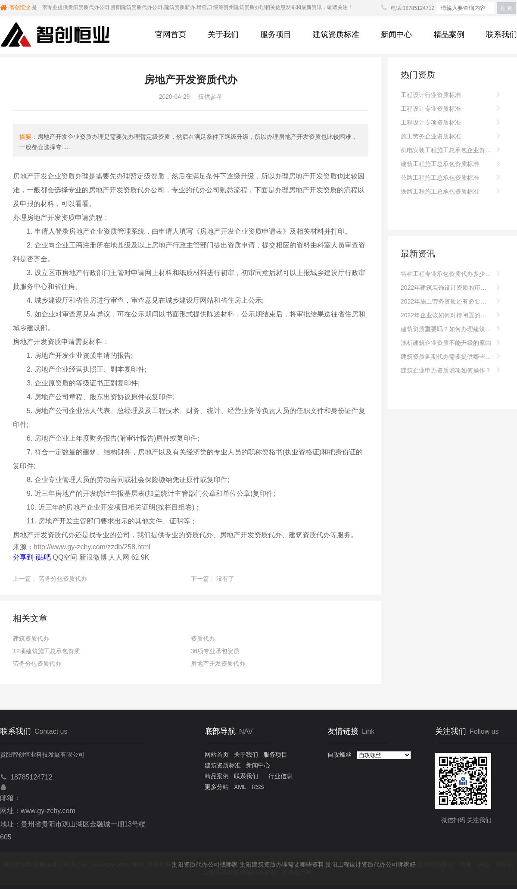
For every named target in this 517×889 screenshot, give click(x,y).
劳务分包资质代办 (63, 578)
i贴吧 (43, 557)
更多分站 (217, 786)
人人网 (119, 557)
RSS (258, 786)
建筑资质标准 (336, 34)
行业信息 (280, 776)
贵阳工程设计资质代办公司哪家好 (370, 864)
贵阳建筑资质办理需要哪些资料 (282, 864)
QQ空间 (65, 557)
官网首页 (170, 34)
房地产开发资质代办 (218, 663)
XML (240, 786)
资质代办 (203, 638)
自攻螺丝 (339, 754)
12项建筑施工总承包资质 (46, 651)
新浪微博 (93, 557)
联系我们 (501, 34)
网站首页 (217, 754)
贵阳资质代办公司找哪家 (204, 864)
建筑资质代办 (31, 638)
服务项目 (275, 34)
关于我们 (223, 34)
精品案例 (448, 34)
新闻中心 (396, 34)
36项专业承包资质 (215, 651)
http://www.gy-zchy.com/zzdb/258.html (92, 547)
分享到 (23, 557)
